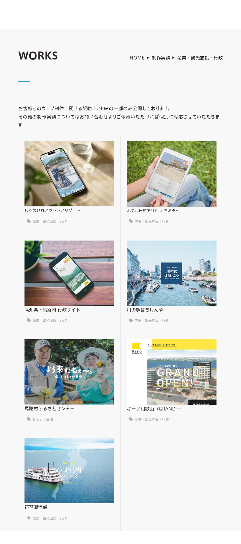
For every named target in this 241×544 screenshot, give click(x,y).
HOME (137, 59)
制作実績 (161, 59)
